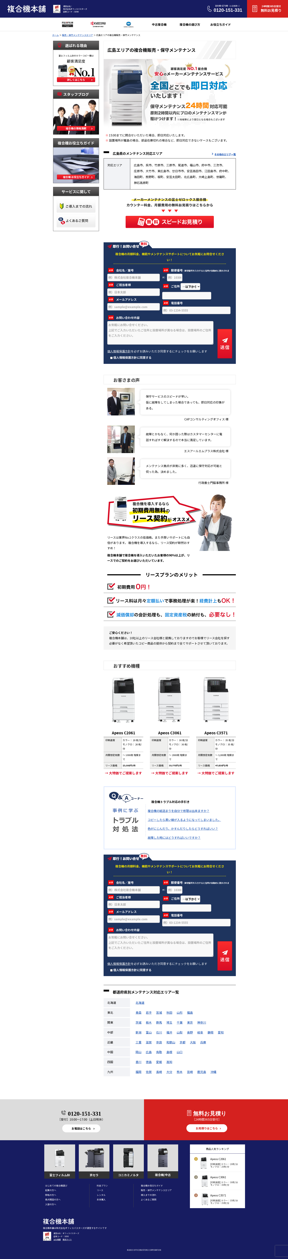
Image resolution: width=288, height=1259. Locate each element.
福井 (169, 1032)
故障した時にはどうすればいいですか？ (174, 837)
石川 (159, 1032)
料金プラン (102, 1185)
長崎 (159, 1072)
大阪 (193, 1042)
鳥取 (159, 1052)
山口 (180, 1052)
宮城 (159, 1012)
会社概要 (57, 1239)
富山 (149, 1032)
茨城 (138, 1022)
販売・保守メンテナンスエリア (77, 35)
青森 (138, 1012)
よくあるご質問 (148, 1199)
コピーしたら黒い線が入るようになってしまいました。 (184, 819)
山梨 (180, 1032)
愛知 (221, 1032)
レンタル (101, 1194)
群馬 (159, 1022)
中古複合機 (159, 24)
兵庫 (203, 1042)
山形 (180, 1012)
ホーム (55, 35)
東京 (190, 1022)
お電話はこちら (81, 1128)
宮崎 (190, 1072)
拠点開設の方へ (53, 1199)
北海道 (140, 1002)
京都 (183, 1042)
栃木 (149, 1022)
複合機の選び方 (190, 24)
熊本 (180, 1072)
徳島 (149, 1062)
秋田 (169, 1012)
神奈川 (201, 1022)
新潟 (138, 1032)
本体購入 (101, 1199)
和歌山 (170, 1042)
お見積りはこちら (207, 1128)
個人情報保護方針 (119, 351)
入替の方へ (50, 1204)
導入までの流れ (148, 1194)
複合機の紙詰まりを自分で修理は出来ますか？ (178, 810)
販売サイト (67, 1239)
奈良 (159, 1042)
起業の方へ (50, 1190)
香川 (138, 1062)
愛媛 (159, 1062)
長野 (190, 1032)
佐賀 (149, 1072)
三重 (138, 1042)
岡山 (138, 1052)
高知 (169, 1062)
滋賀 (149, 1042)
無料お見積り (271, 8)
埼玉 (169, 1022)
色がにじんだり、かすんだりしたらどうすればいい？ (183, 828)
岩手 (149, 1012)
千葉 (180, 1022)
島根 (169, 1052)
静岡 (210, 1032)
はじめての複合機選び (56, 1185)
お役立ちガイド (220, 24)
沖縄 (213, 1072)
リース (100, 1190)
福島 (190, 1012)
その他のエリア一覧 (225, 154)
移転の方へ (50, 1194)
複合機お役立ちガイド (152, 1185)
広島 (149, 1052)
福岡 (138, 1072)
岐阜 (200, 1032)
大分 (169, 1072)
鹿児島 (201, 1072)
